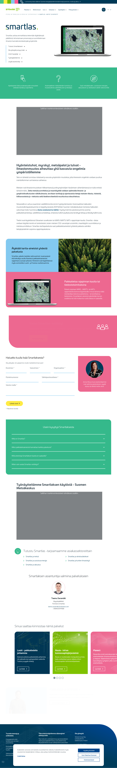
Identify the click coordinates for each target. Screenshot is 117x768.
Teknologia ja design (19, 14)
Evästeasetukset (89, 760)
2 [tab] (57, 678)
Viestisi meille (11, 385)
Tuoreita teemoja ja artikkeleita (12, 734)
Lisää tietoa (21, 756)
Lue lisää (22, 669)
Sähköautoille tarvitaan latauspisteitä (12, 754)
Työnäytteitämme (14, 58)
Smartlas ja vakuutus (33, 564)
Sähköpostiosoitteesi (49, 377)
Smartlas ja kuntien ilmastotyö (79, 560)
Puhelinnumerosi (12, 377)
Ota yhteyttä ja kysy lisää (16, 50)
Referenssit (37, 10)
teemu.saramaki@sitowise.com (58, 607)
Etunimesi (9, 368)
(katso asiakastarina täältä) (48, 210)
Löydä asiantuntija (14, 62)
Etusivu (8, 14)
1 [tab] (54, 678)
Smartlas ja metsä (32, 556)
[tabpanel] (34, 653)
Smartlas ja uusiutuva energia (36, 560)
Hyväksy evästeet (89, 750)
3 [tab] (60, 678)
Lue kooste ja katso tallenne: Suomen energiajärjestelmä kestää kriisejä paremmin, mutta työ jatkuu (52, 1)
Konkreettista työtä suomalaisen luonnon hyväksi (12, 748)
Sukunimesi (34, 368)
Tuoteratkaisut (32, 14)
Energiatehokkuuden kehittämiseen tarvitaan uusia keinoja (12, 741)
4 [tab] (63, 678)
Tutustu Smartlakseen (15, 46)
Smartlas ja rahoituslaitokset (78, 556)
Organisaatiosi (59, 368)
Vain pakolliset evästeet (89, 755)
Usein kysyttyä (13, 54)
